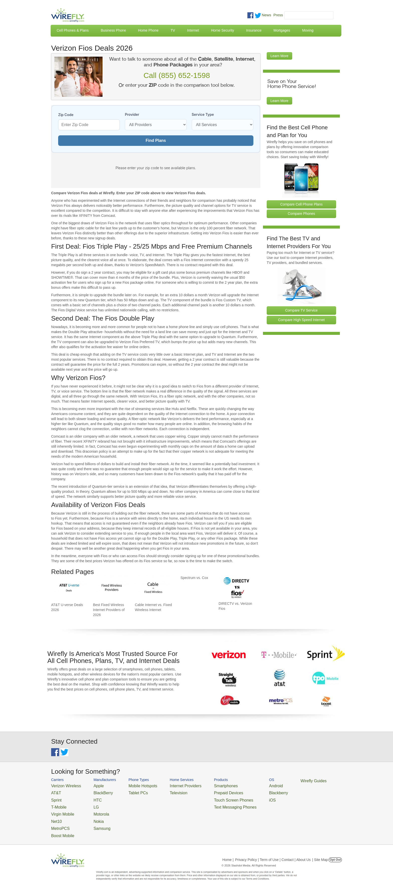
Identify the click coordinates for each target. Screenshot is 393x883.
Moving (307, 30)
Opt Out (335, 851)
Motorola (94, 810)
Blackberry (251, 791)
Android (249, 785)
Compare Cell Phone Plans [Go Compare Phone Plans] (301, 204)
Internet (193, 30)
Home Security (222, 30)
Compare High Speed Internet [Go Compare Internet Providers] (301, 320)
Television (166, 791)
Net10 (55, 816)
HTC (91, 797)
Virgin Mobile (60, 810)
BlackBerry (96, 791)
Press (278, 15)
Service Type (203, 114)
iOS (247, 797)
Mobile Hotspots (134, 785)
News (266, 15)
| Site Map (320, 851)
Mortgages (281, 30)
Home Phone (148, 30)
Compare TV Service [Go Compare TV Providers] (301, 310)
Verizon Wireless (63, 785)
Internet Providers (172, 785)
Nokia (92, 816)
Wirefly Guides (283, 780)
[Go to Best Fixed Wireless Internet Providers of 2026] (111, 588)
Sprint (55, 797)
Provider (132, 114)
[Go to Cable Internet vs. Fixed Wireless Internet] (153, 588)
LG (90, 803)
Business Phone (113, 30)
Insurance (253, 30)
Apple (92, 785)
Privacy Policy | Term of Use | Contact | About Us (273, 851)
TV (173, 30)
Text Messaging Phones (214, 803)
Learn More (279, 56)
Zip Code (65, 115)
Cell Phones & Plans (73, 30)
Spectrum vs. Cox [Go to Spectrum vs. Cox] (194, 578)
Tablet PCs (131, 791)
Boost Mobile (60, 828)
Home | (228, 851)
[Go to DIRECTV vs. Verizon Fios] (237, 587)
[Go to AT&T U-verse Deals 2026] (69, 588)
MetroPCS (58, 822)
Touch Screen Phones (213, 797)
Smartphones (206, 785)
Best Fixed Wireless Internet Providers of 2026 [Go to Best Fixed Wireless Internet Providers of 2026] (109, 610)
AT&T (55, 791)
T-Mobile (57, 803)
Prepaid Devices (209, 791)
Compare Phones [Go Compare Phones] (301, 214)
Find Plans (156, 140)
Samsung (95, 822)
